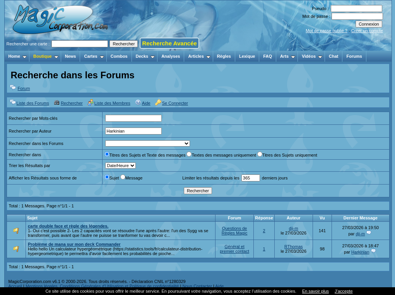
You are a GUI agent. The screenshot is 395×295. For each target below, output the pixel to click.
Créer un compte (367, 30)
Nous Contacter (197, 286)
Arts (287, 56)
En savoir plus (315, 291)
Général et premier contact (234, 249)
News (70, 56)
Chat (333, 56)
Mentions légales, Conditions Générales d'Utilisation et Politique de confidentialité (102, 286)
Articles (199, 56)
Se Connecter (175, 103)
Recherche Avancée (169, 43)
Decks (145, 56)
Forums (354, 56)
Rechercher (72, 103)
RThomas (293, 246)
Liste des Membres (112, 103)
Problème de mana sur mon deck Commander (74, 244)
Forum (24, 88)
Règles (224, 56)
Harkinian (360, 252)
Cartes (94, 56)
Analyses (170, 56)
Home (18, 56)
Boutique (45, 56)
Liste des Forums (33, 103)
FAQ (267, 56)
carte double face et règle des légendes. (68, 226)
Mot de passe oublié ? (326, 30)
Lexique (247, 56)
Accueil (15, 286)
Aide (146, 103)
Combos (119, 56)
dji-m (293, 228)
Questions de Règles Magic (235, 230)
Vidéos (312, 56)
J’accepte (343, 291)
